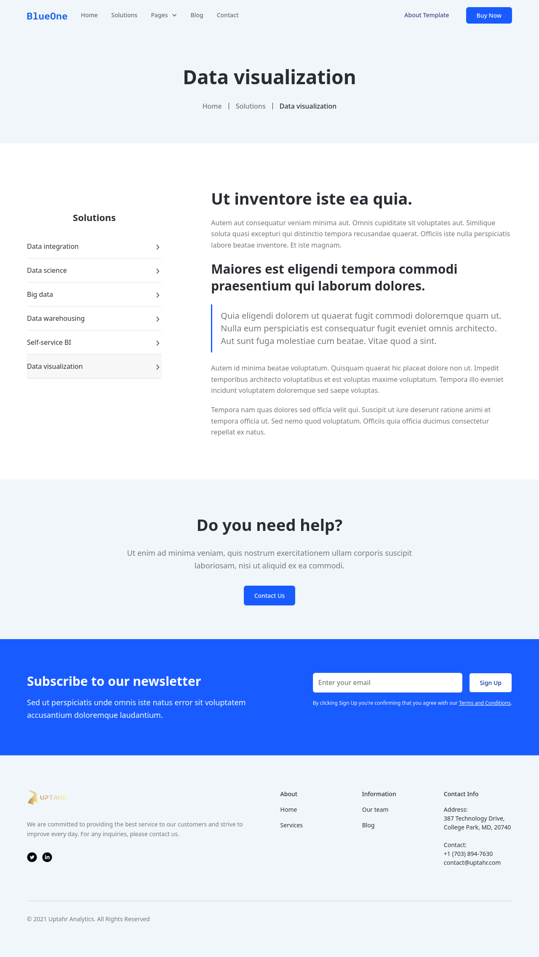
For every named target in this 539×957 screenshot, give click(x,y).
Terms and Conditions (485, 702)
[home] (47, 15)
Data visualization (308, 106)
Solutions (124, 15)
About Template (426, 15)
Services (291, 825)
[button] (164, 15)
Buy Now (489, 15)
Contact (228, 15)
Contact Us (269, 596)
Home (89, 15)
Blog (197, 15)
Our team (375, 809)
